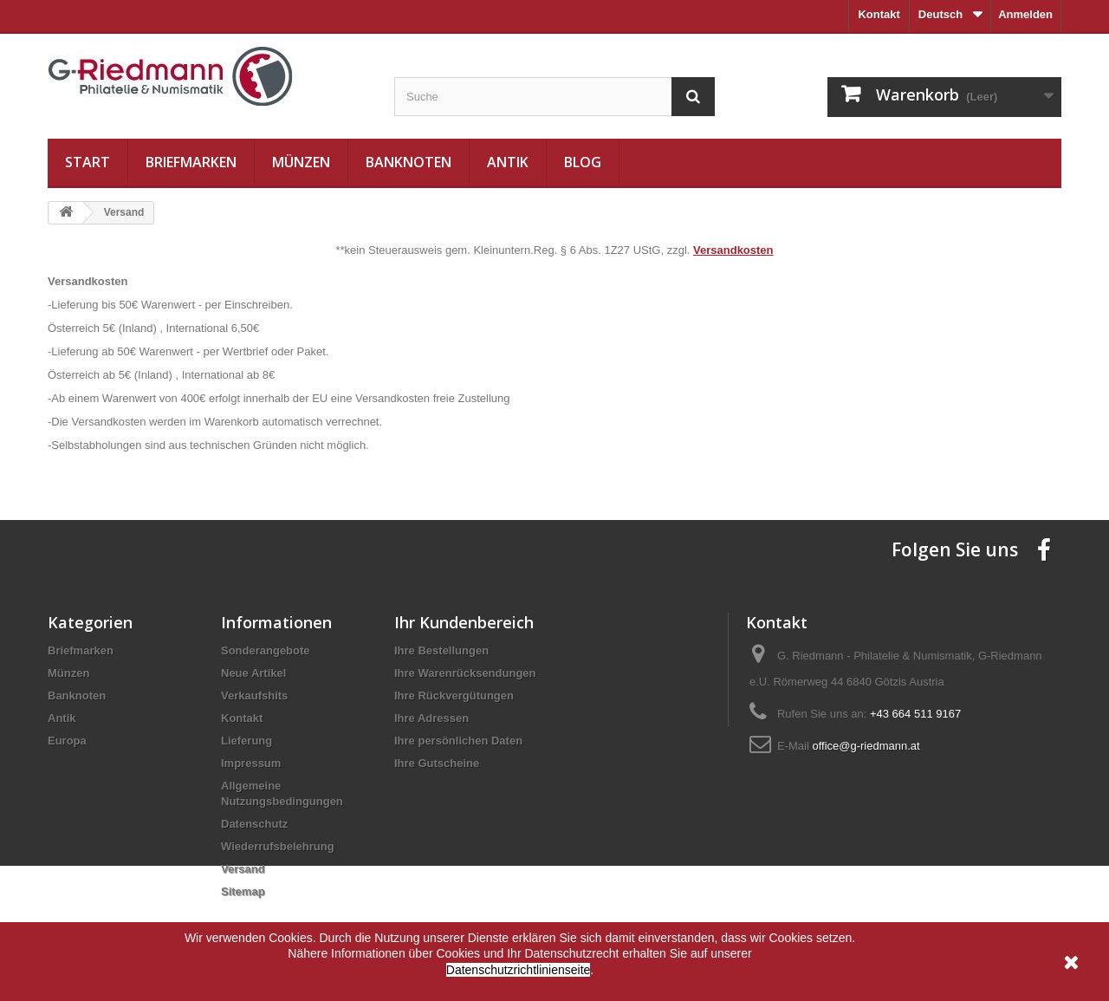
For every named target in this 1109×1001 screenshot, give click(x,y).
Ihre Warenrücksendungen (465, 672)
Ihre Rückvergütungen (454, 695)
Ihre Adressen (431, 718)
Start (87, 162)
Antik (508, 162)
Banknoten (408, 162)
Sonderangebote (265, 650)
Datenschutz (254, 823)
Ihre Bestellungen (441, 650)
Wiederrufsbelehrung (277, 846)
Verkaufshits (254, 695)
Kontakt (878, 14)
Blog (582, 162)
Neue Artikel (253, 672)
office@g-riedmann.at (865, 745)
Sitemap (243, 891)
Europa (67, 740)
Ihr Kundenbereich (464, 622)
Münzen (301, 162)
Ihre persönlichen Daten (458, 740)
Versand (243, 868)
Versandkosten (733, 250)
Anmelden (1025, 14)
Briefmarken (191, 162)
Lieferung (246, 740)
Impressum (251, 763)
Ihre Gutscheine (436, 763)
